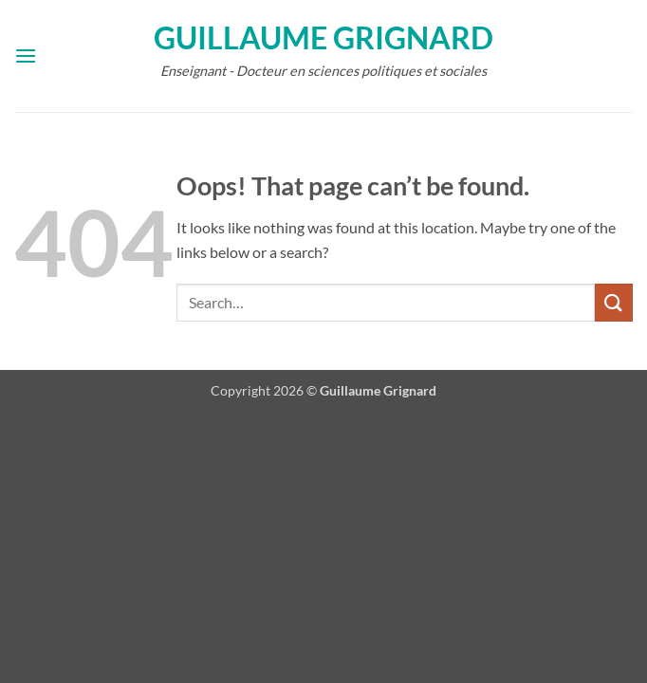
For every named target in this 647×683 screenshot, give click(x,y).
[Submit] (614, 302)
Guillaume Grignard (323, 38)
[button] (25, 55)
